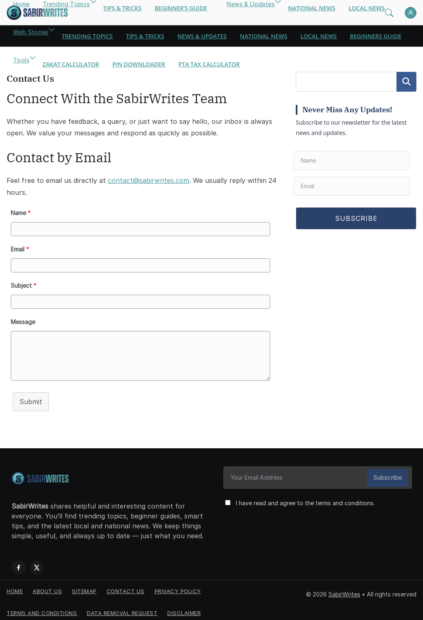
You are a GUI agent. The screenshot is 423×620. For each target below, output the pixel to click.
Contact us (126, 587)
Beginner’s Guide (180, 8)
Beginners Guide (375, 36)
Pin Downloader (138, 64)
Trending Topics (87, 36)
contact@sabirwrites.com (148, 180)
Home (15, 587)
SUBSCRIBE (356, 218)
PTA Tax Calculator (209, 64)
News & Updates (201, 36)
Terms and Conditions (42, 609)
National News (311, 8)
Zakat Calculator (71, 64)
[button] (51, 36)
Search (406, 82)
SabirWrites (344, 590)
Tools (21, 60)
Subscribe (389, 477)
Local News (367, 8)
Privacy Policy (177, 587)
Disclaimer (184, 609)
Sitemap (84, 587)
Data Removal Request (122, 609)
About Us (47, 587)
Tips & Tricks (122, 8)
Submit (30, 402)
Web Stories (30, 31)
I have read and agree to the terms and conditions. (302, 502)
